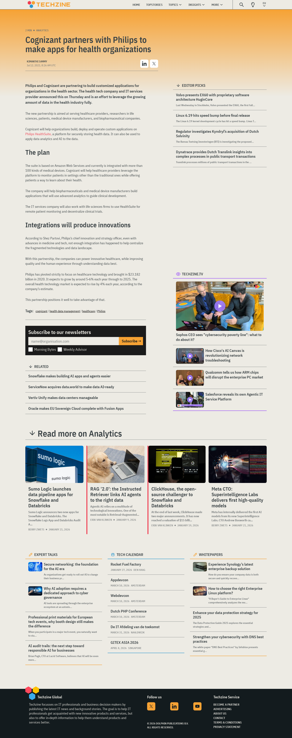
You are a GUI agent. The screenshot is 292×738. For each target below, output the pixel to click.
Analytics (42, 30)
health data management (65, 311)
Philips (101, 311)
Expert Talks (46, 554)
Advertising (222, 709)
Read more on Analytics (80, 433)
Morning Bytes (45, 349)
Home (136, 5)
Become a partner (226, 704)
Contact (219, 718)
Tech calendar (130, 554)
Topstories (154, 5)
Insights (194, 5)
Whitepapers (211, 554)
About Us (219, 713)
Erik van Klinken (101, 519)
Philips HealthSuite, (38, 134)
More (215, 5)
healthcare (88, 311)
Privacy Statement (226, 727)
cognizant (41, 311)
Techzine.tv (192, 273)
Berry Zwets (36, 529)
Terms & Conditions (227, 722)
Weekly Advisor (75, 349)
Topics (173, 5)
